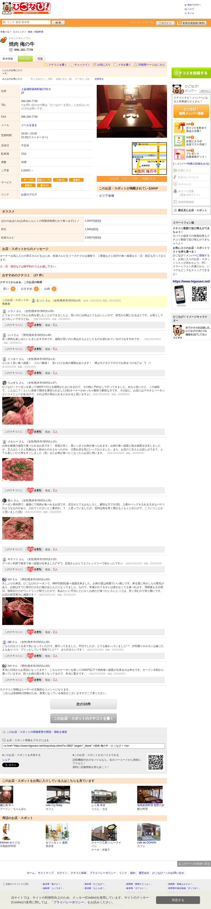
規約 (132, 872)
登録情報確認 (186, 201)
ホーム (190, 13)
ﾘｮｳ (10, 579)
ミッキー (13, 359)
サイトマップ (46, 872)
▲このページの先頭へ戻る (194, 863)
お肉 (50, 288)
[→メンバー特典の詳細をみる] (191, 163)
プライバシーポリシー (103, 872)
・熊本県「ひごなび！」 (94, 884)
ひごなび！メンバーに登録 (188, 255)
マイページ (184, 184)
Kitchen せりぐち (10, 842)
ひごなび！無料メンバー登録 (191, 111)
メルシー (13, 441)
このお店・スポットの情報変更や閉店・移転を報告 (37, 731)
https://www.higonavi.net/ (191, 281)
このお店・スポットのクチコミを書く (83, 718)
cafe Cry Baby (54, 805)
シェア (6, 759)
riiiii (9, 641)
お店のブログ (29, 194)
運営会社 (144, 872)
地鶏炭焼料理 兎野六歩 (150, 805)
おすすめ (30, 288)
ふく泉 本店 (98, 805)
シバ (10, 335)
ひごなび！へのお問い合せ (168, 872)
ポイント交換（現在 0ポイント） (189, 193)
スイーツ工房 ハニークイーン (106, 844)
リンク (123, 872)
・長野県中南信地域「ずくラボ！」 (183, 888)
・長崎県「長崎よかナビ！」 (180, 884)
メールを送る (29, 125)
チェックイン (82, 64)
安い (9, 288)
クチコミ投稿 (78, 872)
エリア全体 (106, 195)
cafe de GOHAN (146, 842)
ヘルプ (190, 9)
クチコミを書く (58, 64)
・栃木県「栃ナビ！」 (52, 884)
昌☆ (10, 500)
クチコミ (25, 58)
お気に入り (104, 64)
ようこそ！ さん (142, 22)
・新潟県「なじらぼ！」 (94, 888)
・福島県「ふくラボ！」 (53, 888)
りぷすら (13, 382)
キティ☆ (13, 559)
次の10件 (83, 704)
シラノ (12, 311)
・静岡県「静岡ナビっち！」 (138, 884)
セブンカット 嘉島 (56, 842)
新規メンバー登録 (192, 22)
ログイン (165, 22)
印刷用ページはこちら (151, 64)
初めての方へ (194, 5)
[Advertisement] (117, 8)
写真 (40, 58)
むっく (41, 300)
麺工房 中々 (7, 805)
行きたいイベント (188, 177)
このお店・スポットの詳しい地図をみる (132, 178)
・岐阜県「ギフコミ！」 (136, 888)
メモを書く (124, 64)
